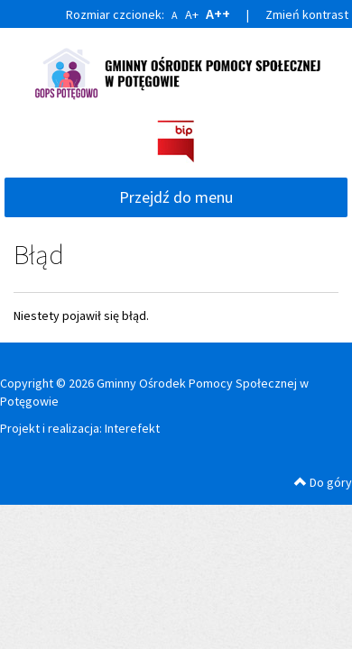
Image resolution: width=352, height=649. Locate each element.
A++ (218, 14)
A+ (192, 14)
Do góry (323, 482)
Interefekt (132, 428)
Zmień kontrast (306, 14)
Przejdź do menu (176, 197)
